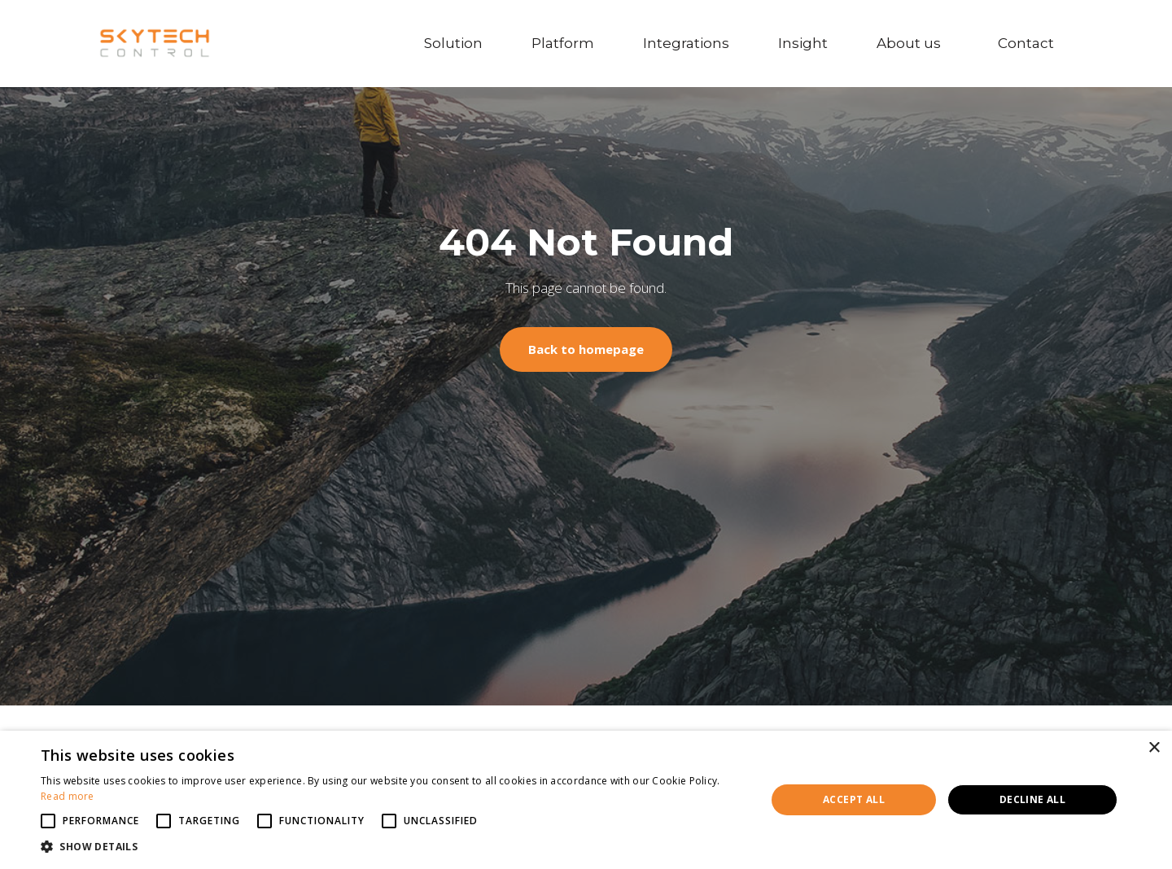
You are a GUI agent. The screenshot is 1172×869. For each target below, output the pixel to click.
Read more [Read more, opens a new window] (67, 796)
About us (913, 43)
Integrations (686, 43)
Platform (562, 43)
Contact (1030, 43)
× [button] (1154, 748)
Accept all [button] (854, 799)
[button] (393, 847)
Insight (803, 43)
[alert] (586, 800)
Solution (453, 43)
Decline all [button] (1032, 799)
